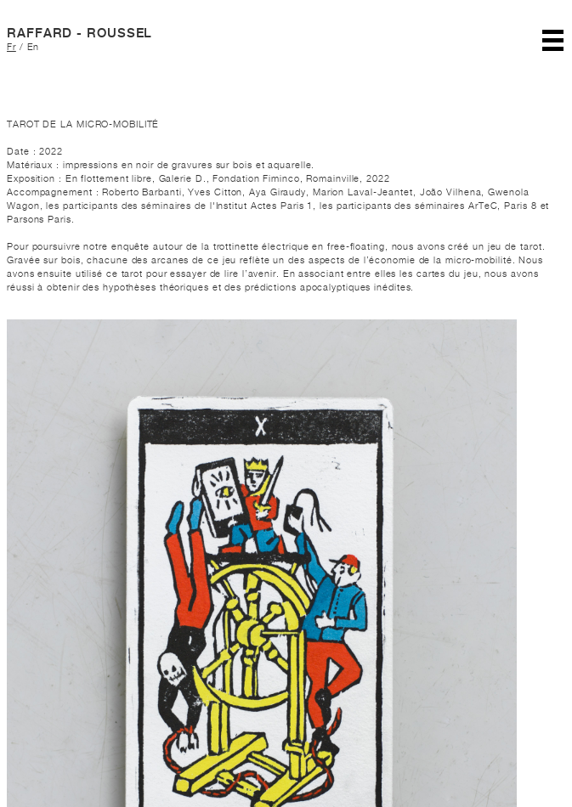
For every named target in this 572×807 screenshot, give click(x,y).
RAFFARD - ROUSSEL (79, 33)
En (33, 47)
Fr (11, 47)
